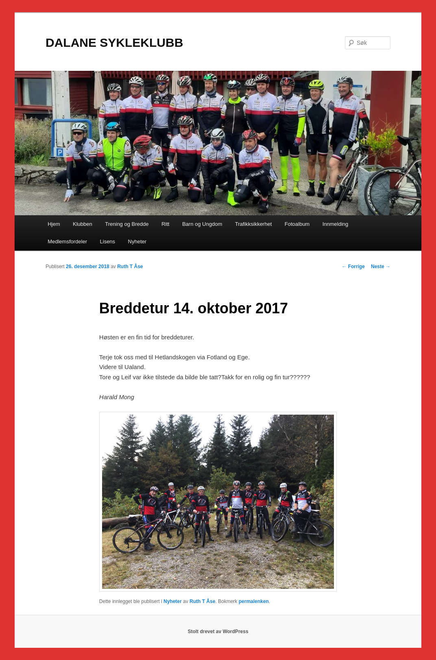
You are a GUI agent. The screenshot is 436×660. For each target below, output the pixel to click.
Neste (380, 266)
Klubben (82, 224)
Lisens (108, 241)
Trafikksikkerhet (253, 224)
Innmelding (336, 224)
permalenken (254, 601)
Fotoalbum (297, 224)
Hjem (54, 224)
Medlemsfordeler (67, 241)
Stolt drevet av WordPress (217, 631)
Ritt (165, 224)
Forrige (353, 266)
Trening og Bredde (126, 224)
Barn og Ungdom (202, 224)
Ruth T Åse (130, 266)
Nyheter (137, 241)
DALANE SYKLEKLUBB (114, 42)
